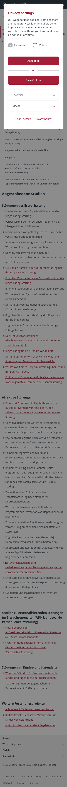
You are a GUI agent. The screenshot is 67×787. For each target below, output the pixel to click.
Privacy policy (43, 119)
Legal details (23, 119)
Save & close (33, 80)
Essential (20, 45)
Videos (43, 45)
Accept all (33, 60)
